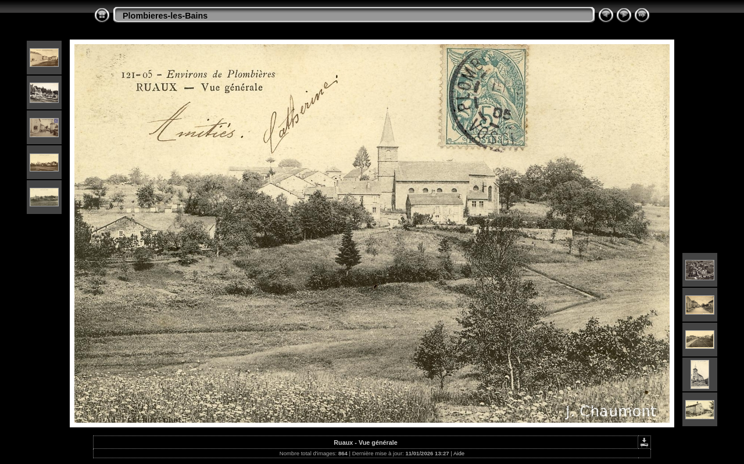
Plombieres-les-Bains (165, 15)
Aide (458, 453)
